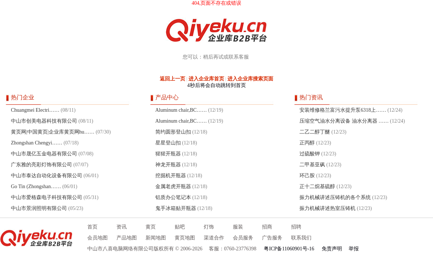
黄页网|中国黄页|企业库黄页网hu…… (53, 132)
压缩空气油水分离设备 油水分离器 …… (344, 121)
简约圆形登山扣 (173, 132)
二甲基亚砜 (312, 164)
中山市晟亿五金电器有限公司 (44, 153)
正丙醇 (307, 143)
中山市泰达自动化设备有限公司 (46, 175)
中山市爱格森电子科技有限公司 (46, 197)
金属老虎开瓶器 (173, 186)
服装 (238, 227)
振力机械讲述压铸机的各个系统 (335, 197)
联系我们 (301, 238)
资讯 (121, 227)
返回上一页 (172, 79)
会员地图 (97, 238)
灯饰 (209, 227)
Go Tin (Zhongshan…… (36, 186)
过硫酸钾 (309, 153)
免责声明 (332, 248)
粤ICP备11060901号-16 (289, 248)
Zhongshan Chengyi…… (36, 143)
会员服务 (243, 238)
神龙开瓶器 (168, 164)
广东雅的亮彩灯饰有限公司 (41, 164)
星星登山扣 (168, 143)
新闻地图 (156, 238)
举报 (354, 248)
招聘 (296, 227)
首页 (92, 227)
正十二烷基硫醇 (317, 186)
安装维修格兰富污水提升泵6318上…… (342, 110)
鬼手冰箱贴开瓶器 (175, 208)
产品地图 (126, 238)
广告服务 (272, 238)
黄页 (151, 227)
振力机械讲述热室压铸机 (327, 208)
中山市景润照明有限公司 (39, 208)
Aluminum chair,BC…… (181, 110)
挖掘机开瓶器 (170, 175)
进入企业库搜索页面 (250, 79)
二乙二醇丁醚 (314, 132)
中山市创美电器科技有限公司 (44, 121)
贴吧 (180, 227)
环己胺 (307, 175)
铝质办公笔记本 (173, 197)
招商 (267, 227)
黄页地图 (185, 238)
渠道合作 (214, 238)
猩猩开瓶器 (168, 153)
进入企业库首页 (206, 79)
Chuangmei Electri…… (35, 110)
